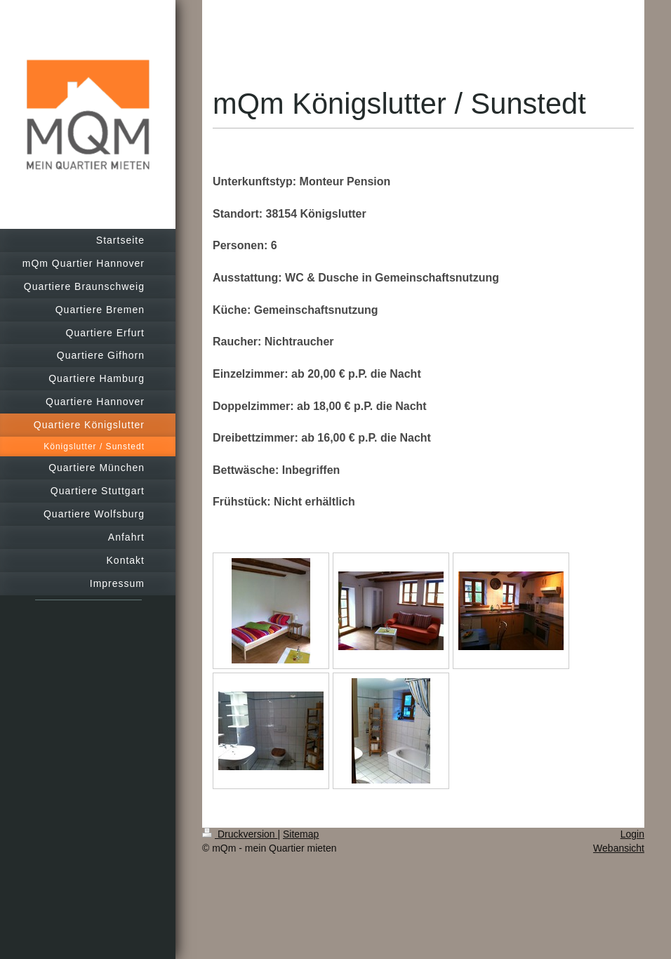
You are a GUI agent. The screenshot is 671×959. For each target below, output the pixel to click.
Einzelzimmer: (250, 374)
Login (632, 834)
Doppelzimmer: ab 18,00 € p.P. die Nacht (320, 406)
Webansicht (618, 848)
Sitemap (301, 834)
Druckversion (239, 834)
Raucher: (237, 342)
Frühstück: (242, 502)
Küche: (232, 310)
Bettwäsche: (246, 470)
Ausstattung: (247, 278)
